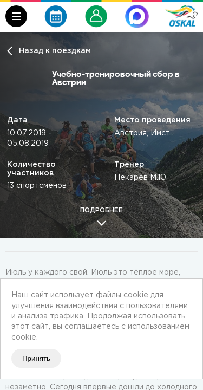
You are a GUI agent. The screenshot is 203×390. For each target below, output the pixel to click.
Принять (36, 358)
